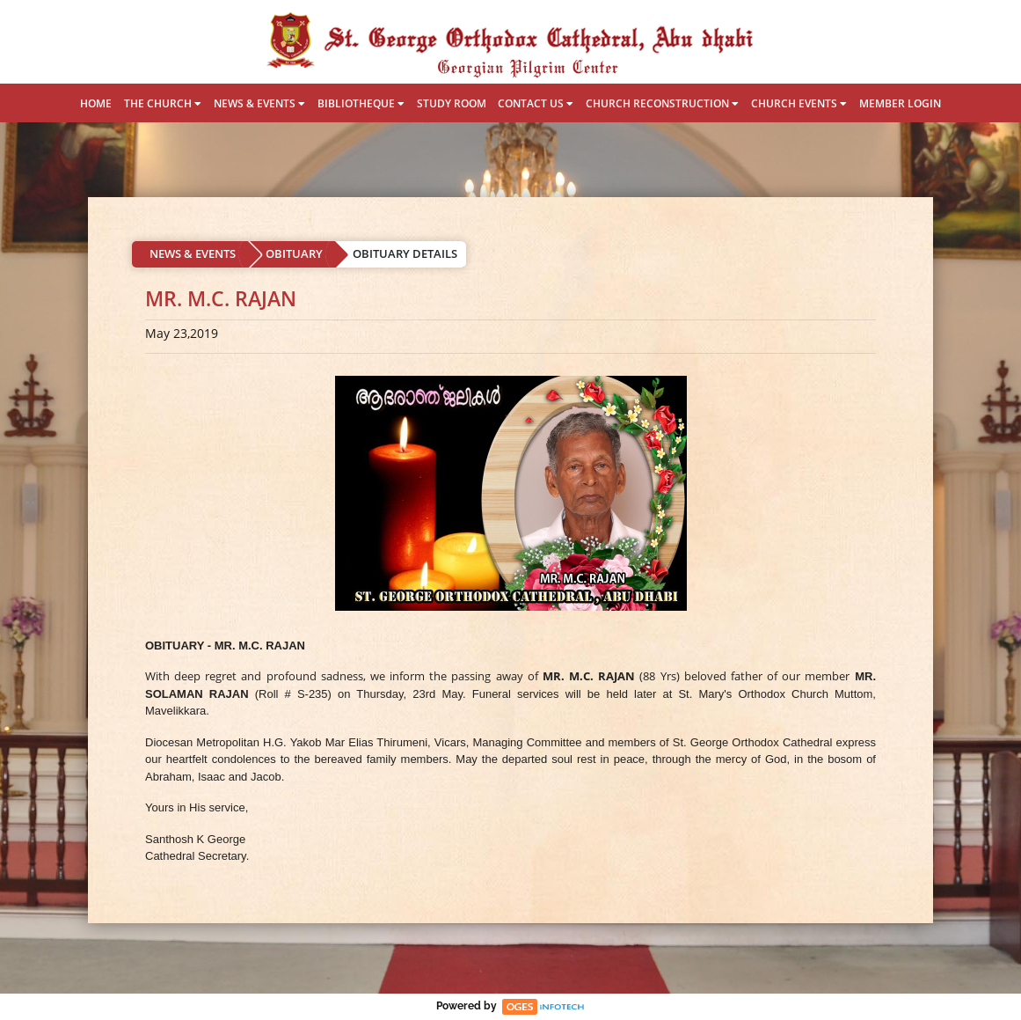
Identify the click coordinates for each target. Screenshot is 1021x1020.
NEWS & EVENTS (259, 103)
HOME (96, 103)
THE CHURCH (162, 103)
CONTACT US (535, 103)
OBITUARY (294, 253)
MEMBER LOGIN (900, 103)
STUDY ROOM (451, 103)
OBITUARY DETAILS (405, 253)
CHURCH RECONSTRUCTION (662, 103)
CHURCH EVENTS (799, 103)
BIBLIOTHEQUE (361, 103)
